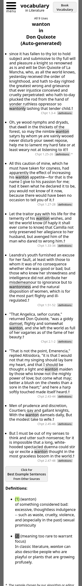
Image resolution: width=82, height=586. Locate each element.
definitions (65, 113)
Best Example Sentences (26, 474)
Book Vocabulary (65, 7)
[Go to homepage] (33, 6)
